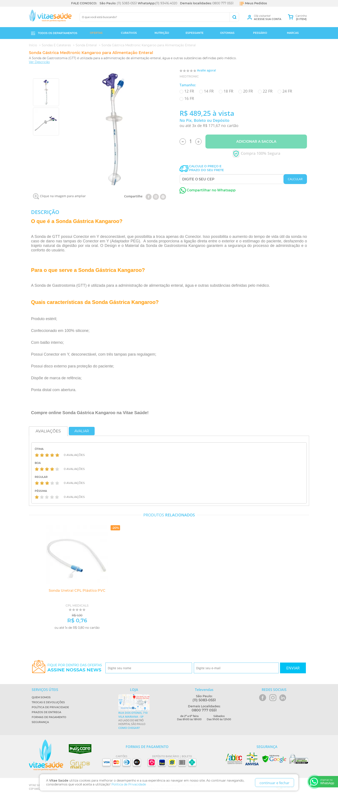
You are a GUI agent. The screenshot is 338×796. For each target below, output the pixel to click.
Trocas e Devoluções (48, 702)
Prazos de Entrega (46, 712)
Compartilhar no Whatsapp (208, 190)
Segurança (40, 722)
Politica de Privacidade (128, 784)
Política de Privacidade (50, 707)
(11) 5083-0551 (127, 3)
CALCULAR (295, 179)
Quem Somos (41, 697)
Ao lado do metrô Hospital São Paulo (134, 720)
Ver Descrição (39, 62)
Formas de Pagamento (49, 717)
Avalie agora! (206, 70)
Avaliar (81, 431)
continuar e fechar (274, 783)
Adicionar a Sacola (256, 141)
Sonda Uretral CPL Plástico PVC (75, 590)
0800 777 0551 (222, 3)
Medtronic (189, 76)
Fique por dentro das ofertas (74, 667)
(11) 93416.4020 (166, 3)
